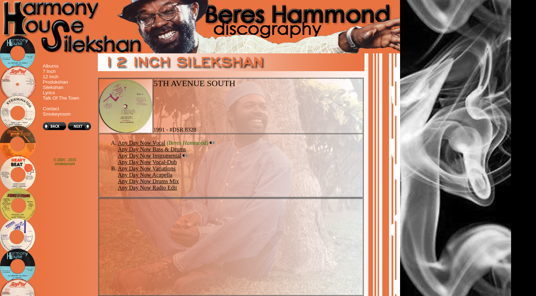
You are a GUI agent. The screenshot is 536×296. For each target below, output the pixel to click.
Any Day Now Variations (146, 168)
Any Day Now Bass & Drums (152, 149)
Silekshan (53, 87)
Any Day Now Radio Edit (147, 188)
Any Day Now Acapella (145, 175)
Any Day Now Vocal (141, 143)
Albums (50, 66)
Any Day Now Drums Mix (148, 181)
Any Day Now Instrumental (149, 156)
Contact (51, 108)
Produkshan (55, 82)
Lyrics (49, 92)
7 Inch (49, 71)
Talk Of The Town (61, 98)
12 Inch (50, 76)
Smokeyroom (57, 114)
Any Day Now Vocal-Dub (147, 162)
